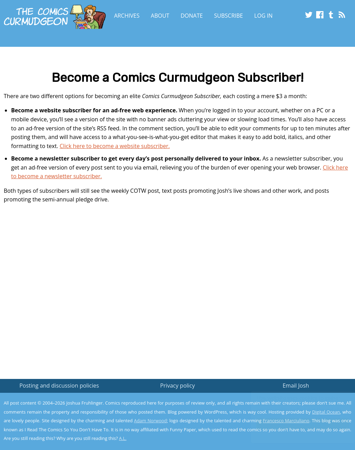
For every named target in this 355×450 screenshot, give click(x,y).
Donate (192, 15)
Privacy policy (177, 385)
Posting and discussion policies (59, 385)
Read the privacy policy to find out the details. (293, 406)
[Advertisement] (177, 292)
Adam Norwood (150, 420)
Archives (127, 15)
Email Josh (296, 385)
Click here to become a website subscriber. (115, 146)
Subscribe (228, 15)
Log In (263, 15)
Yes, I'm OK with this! (296, 424)
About (160, 15)
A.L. (123, 438)
